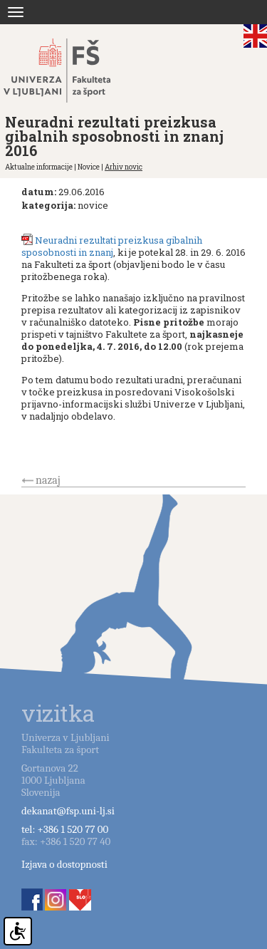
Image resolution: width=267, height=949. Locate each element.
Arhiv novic (123, 167)
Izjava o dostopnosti (64, 865)
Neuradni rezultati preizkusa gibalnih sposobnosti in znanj (111, 246)
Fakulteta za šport (73, 70)
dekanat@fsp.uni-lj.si (68, 810)
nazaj (48, 480)
